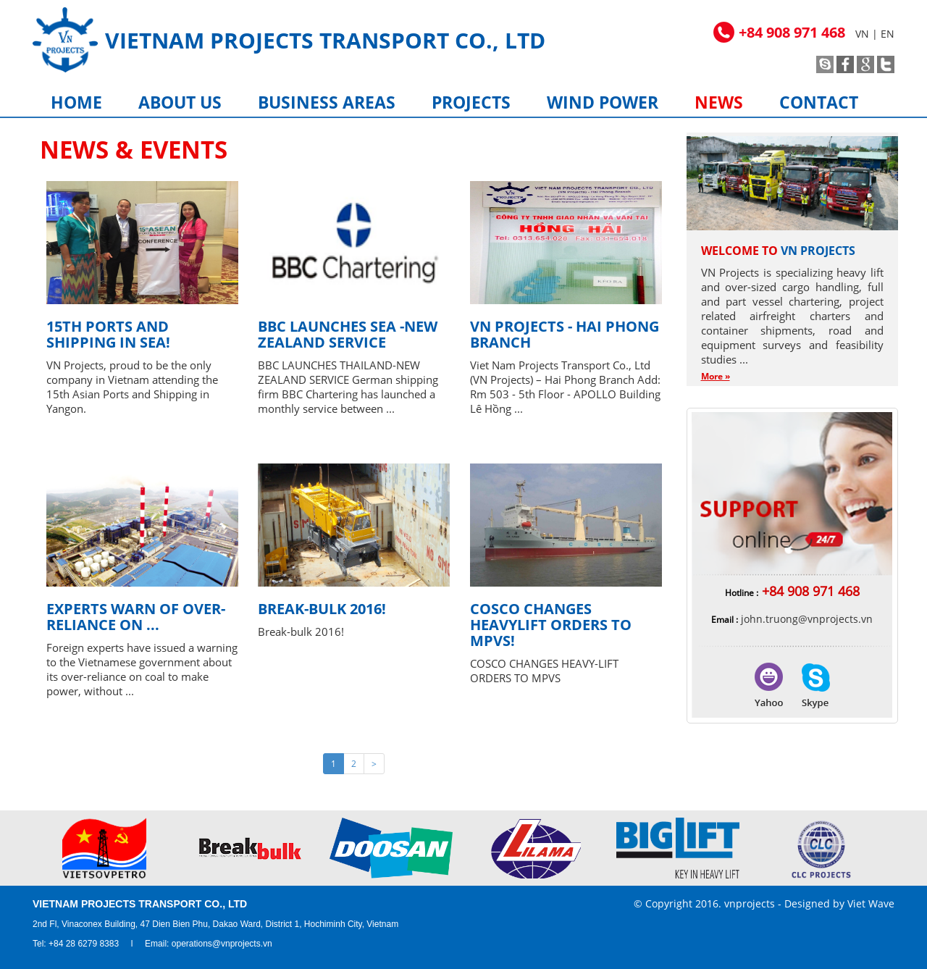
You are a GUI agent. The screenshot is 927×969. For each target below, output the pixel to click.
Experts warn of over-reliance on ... (135, 616)
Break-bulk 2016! (322, 608)
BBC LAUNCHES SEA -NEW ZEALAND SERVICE (347, 334)
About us (180, 102)
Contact (818, 102)
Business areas (326, 102)
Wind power (602, 102)
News (719, 102)
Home (76, 102)
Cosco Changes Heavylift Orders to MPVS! (551, 624)
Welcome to (778, 251)
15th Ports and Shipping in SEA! (108, 334)
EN (887, 34)
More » (715, 376)
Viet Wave (870, 903)
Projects (471, 102)
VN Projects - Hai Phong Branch (564, 334)
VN (862, 34)
